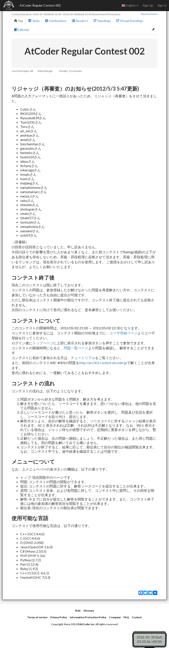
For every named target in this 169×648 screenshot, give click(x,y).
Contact (137, 617)
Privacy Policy (58, 617)
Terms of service (37, 617)
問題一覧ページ (76, 348)
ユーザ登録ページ (123, 333)
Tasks (34, 21)
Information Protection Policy (88, 617)
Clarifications (56, 21)
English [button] (130, 5)
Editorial (21, 29)
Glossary (88, 610)
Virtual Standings (129, 21)
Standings (102, 21)
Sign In (162, 5)
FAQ (126, 617)
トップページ (42, 343)
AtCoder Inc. (87, 624)
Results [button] (80, 21)
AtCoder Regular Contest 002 (40, 5)
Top (18, 21)
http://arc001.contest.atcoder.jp (103, 363)
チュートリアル (83, 358)
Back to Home (149, 14)
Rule (78, 610)
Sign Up (148, 5)
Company (115, 617)
